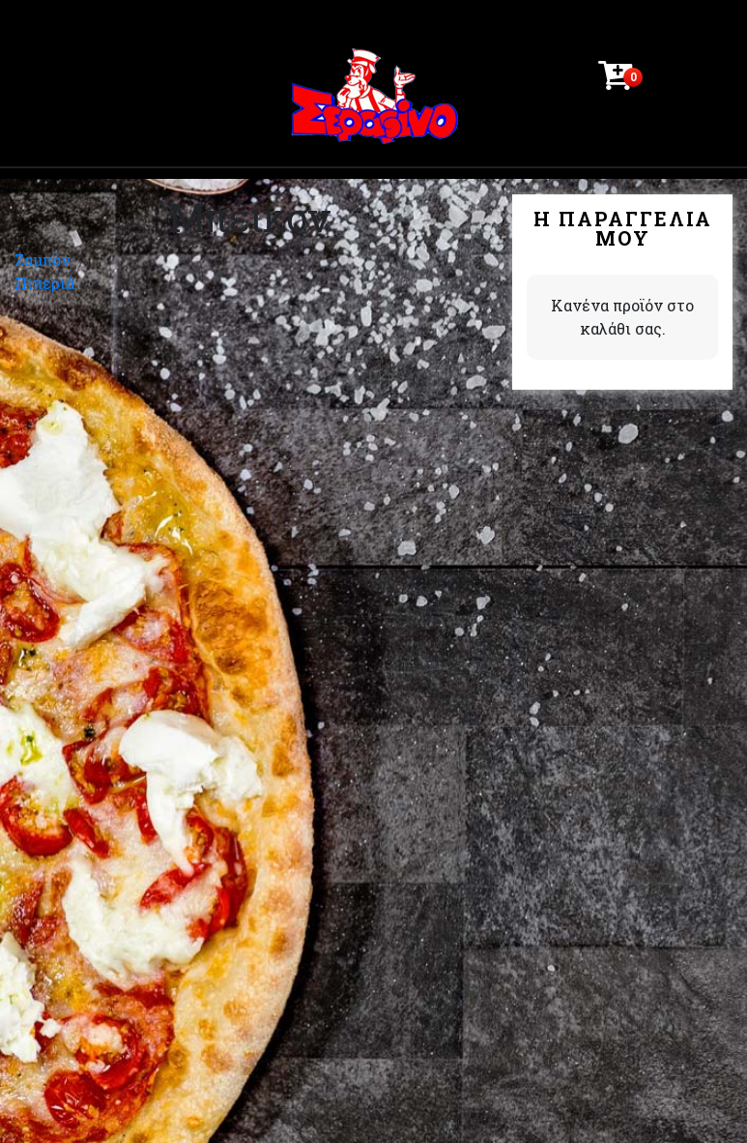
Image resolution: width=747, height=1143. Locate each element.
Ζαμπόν (42, 259)
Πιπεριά (44, 283)
